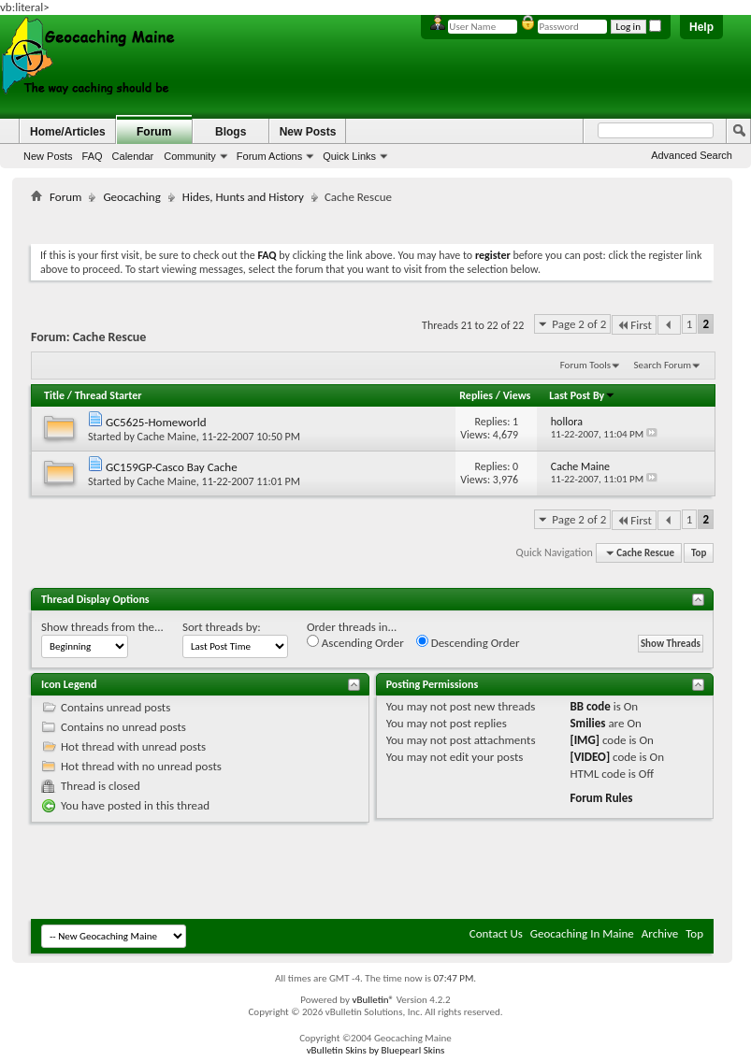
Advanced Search (691, 155)
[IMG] (584, 740)
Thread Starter (108, 395)
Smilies (587, 723)
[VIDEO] (590, 757)
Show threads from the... (102, 627)
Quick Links (349, 156)
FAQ (92, 156)
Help (701, 27)
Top (698, 553)
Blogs (230, 131)
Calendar (133, 156)
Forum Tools (585, 365)
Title (54, 395)
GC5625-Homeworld (156, 422)
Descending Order (468, 642)
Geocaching (131, 197)
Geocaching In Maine (582, 933)
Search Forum (663, 365)
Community (190, 156)
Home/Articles (68, 131)
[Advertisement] (372, 220)
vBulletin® (373, 1000)
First (634, 325)
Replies (476, 395)
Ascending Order (355, 642)
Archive (660, 933)
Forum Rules (601, 798)
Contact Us (496, 933)
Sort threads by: (221, 627)
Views (517, 395)
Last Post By (582, 395)
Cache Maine (166, 436)
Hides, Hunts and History (243, 197)
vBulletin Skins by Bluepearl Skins (376, 1050)
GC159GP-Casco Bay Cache (172, 467)
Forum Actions (269, 156)
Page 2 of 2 (579, 324)
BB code (590, 706)
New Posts (48, 156)
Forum (154, 131)
